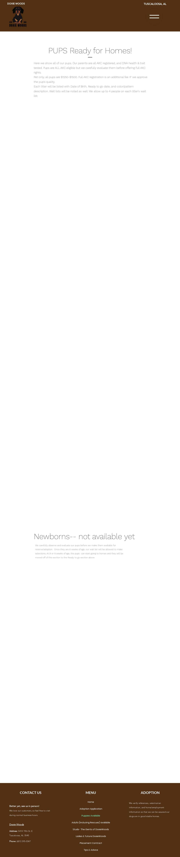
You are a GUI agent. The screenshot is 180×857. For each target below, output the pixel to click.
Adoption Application (91, 808)
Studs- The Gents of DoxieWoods (91, 829)
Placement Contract (91, 843)
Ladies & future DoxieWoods (91, 836)
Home (91, 802)
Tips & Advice (91, 850)
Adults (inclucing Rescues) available (91, 822)
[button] (154, 16)
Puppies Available (91, 815)
